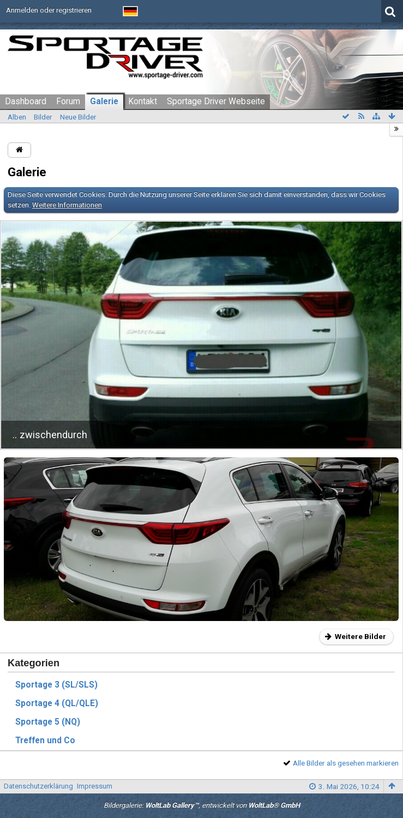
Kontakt (142, 101)
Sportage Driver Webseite (216, 101)
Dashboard (25, 101)
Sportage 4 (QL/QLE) (56, 703)
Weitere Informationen (67, 205)
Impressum (94, 786)
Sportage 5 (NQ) (47, 722)
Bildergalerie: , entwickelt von (202, 805)
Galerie (104, 101)
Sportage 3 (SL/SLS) (56, 685)
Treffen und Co (45, 740)
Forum (68, 101)
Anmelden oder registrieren (49, 10)
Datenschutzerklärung (38, 786)
